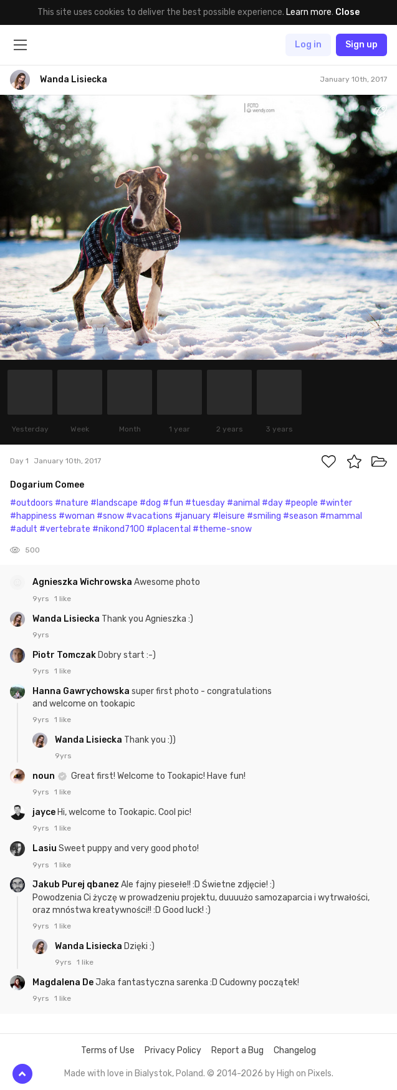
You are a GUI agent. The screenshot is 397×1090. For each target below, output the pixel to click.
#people (301, 503)
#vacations (149, 516)
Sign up (361, 44)
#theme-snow (222, 529)
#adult (23, 529)
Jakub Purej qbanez (76, 884)
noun (44, 776)
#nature (71, 503)
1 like (62, 598)
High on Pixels (304, 1073)
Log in (308, 44)
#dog (150, 503)
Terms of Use (108, 1050)
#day (272, 503)
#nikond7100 (118, 529)
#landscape (114, 503)
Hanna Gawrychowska (82, 691)
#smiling (264, 516)
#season (300, 516)
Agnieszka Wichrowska (83, 582)
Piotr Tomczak (65, 655)
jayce (44, 812)
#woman (77, 516)
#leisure (229, 516)
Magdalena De (63, 982)
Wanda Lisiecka (67, 619)
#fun (173, 503)
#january (193, 516)
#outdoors (31, 503)
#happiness (33, 516)
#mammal (341, 516)
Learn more (309, 12)
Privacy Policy (173, 1050)
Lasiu (45, 848)
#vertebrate (64, 529)
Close (347, 12)
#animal (243, 503)
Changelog (295, 1050)
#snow (110, 516)
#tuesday (205, 503)
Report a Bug (237, 1050)
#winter (336, 503)
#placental (168, 529)
